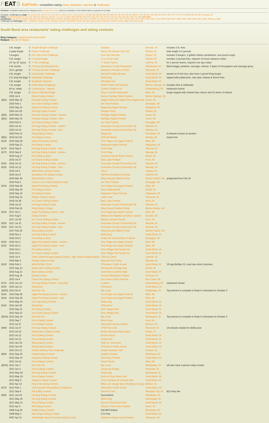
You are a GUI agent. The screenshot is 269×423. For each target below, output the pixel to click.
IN (74, 15)
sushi (131, 21)
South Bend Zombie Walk (114, 272)
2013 (142, 19)
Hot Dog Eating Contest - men (47, 130)
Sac (119, 17)
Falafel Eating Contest (43, 354)
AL (29, 15)
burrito (47, 21)
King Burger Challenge (43, 73)
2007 (173, 19)
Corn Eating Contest (42, 324)
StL (127, 17)
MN (104, 15)
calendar (88, 4)
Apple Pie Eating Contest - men (48, 212)
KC (54, 17)
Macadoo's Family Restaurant (116, 66)
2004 (189, 19)
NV (123, 15)
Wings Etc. (106, 133)
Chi (23, 17)
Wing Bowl (37, 286)
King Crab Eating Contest (45, 384)
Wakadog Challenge (42, 77)
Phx (101, 17)
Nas (93, 17)
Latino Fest (106, 197)
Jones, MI (151, 100)
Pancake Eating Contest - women (49, 115)
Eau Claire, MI (153, 279)
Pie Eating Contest (41, 137)
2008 (168, 19)
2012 (148, 19)
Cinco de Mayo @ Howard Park (117, 380)
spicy (120, 21)
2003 (194, 19)
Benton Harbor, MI (155, 178)
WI (196, 15)
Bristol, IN (151, 156)
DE (56, 15)
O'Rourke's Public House (114, 264)
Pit (105, 17)
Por (108, 17)
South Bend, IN (153, 73)
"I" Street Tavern (109, 62)
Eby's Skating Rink (110, 189)
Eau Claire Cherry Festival (114, 279)
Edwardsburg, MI (154, 88)
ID (69, 15)
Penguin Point (108, 111)
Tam (132, 17)
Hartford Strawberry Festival (115, 174)
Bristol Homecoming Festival (115, 331)
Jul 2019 (67, 19)
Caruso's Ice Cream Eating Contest (50, 182)
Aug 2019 (75, 19)
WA (189, 15)
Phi (97, 17)
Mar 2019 (33, 19)
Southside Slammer (42, 81)
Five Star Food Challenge (45, 55)
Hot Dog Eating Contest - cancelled (50, 283)
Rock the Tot (38, 290)
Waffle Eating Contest (43, 410)
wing (141, 21)
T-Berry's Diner (108, 257)
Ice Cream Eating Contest (45, 103)
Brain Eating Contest (42, 272)
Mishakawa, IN (153, 66)
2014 (137, 19)
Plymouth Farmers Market (114, 324)
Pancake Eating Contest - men (47, 118)
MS (108, 15)
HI (66, 15)
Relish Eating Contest (43, 96)
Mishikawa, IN (153, 354)
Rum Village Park (110, 309)
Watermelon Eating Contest (46, 171)
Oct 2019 (92, 19)
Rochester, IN (153, 133)
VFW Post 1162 (109, 328)
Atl (8, 17)
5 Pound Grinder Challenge (46, 70)
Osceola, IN (152, 275)
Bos (15, 17)
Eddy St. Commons (111, 343)
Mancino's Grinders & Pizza (115, 70)
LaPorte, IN (151, 62)
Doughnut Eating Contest (45, 357)
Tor (135, 17)
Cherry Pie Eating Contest (45, 279)
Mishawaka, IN (153, 290)
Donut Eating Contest (43, 369)
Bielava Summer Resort (113, 219)
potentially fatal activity (49, 10)
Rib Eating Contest (41, 391)
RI (162, 15)
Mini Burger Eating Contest (45, 414)
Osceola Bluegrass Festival (115, 275)
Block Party (107, 320)
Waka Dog (106, 77)
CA (42, 15)
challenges (103, 4)
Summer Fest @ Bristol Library (117, 156)
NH (126, 15)
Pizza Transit (107, 361)
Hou (47, 17)
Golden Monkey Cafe (112, 350)
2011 (153, 19)
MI (101, 15)
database (75, 4)
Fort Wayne (23, 40)
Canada (205, 15)
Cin (27, 17)
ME (90, 15)
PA (159, 15)
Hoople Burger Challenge (45, 47)
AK (32, 15)
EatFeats (29, 4)
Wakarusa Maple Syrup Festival (117, 417)
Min (80, 17)
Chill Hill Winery (109, 137)
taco (136, 21)
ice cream (62, 21)
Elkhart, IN (151, 51)
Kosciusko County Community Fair (119, 126)
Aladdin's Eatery (109, 354)
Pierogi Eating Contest (43, 260)
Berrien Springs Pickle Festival (116, 96)
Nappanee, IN (153, 107)
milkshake (71, 21)
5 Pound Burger (40, 59)
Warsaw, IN (151, 126)
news (65, 4)
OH (148, 15)
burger (41, 21)
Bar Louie (106, 290)
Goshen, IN (151, 215)
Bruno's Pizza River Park (114, 402)
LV (65, 17)
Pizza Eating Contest (42, 320)
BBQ (25, 21)
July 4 (104, 171)
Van (139, 17)
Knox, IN (150, 159)
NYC (89, 17)
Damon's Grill (108, 391)
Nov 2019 (101, 19)
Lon (61, 17)
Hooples (105, 47)
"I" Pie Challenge (40, 62)
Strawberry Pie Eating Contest (47, 174)
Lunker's (105, 283)
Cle (30, 17)
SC (165, 15)
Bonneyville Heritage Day (114, 268)
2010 (158, 19)
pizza (98, 21)
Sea (124, 17)
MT (116, 15)
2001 (204, 19)
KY (83, 15)
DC (53, 15)
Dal (34, 17)
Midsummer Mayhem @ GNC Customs (121, 215)
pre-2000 (217, 19)
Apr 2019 (41, 19)
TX (175, 15)
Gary (13, 40)
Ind (51, 17)
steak (126, 21)
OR (155, 15)
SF (116, 17)
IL (71, 15)
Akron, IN (150, 406)
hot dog (54, 21)
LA (87, 15)
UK (211, 15)
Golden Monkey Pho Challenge (48, 350)
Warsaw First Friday (111, 260)
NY (137, 15)
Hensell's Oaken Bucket (113, 73)
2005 (184, 19)
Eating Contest (39, 215)
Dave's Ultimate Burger (43, 92)
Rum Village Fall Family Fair (115, 249)
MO (112, 15)
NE (119, 15)
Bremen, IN (151, 47)
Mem (69, 17)
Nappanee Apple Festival (114, 107)
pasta (93, 21)
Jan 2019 (16, 19)
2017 (117, 19)
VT (182, 15)
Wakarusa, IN (153, 417)
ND (144, 15)
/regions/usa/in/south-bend (31, 37)
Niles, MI (150, 92)
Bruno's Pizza (108, 335)
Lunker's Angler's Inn (111, 88)
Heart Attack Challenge (43, 85)
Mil (77, 17)
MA (97, 15)
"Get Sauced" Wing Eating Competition (52, 387)
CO (45, 15)
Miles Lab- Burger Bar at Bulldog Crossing (122, 384)
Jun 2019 (59, 19)
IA (77, 15)
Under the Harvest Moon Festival (118, 238)
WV (192, 15)
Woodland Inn (108, 81)
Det (42, 17)
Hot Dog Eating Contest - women (49, 126)
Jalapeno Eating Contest (44, 380)
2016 (127, 19)
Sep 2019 (84, 19)
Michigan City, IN (154, 391)
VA (185, 15)
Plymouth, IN (152, 70)
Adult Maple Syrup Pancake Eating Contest (54, 417)
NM (133, 15)
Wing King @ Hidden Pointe (115, 178)
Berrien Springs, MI (156, 85)
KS (80, 15)
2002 (199, 19)
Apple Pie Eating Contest (45, 107)
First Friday (106, 148)
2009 (163, 19)
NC (141, 15)
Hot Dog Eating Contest (44, 111)
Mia (73, 17)
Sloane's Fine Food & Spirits (115, 406)
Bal (11, 17)
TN (172, 15)
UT (179, 15)
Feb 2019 (25, 19)
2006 (179, 19)
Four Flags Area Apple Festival (117, 141)
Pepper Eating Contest (43, 197)
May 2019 (50, 19)
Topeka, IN (151, 171)
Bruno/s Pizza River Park (114, 376)
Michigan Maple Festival (113, 115)
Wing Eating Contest (42, 133)
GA (63, 15)
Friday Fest (106, 339)
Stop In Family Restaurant (114, 92)
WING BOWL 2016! (42, 264)
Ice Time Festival (109, 103)
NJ (130, 15)
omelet (79, 21)
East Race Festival (110, 357)
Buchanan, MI (153, 410)
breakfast (33, 21)
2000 (210, 19)
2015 (132, 19)
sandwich (106, 21)
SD (169, 15)
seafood (114, 21)
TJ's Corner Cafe (109, 59)
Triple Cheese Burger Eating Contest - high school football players (66, 257)
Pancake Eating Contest (44, 100)
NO (84, 17)
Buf (19, 17)
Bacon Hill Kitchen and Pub (115, 51)
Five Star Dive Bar (110, 55)
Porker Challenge (41, 51)
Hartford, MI (152, 174)
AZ (35, 15)
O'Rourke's (106, 286)
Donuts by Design (110, 369)
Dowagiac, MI (153, 103)
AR (39, 15)
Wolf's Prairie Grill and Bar (114, 85)
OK (152, 15)
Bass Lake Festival (110, 159)
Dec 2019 (110, 19)
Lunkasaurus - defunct (43, 88)
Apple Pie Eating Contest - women (49, 242)
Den (38, 17)
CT (49, 15)
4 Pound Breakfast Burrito (45, 66)
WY (200, 15)
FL (60, 15)
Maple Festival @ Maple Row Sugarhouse (122, 100)
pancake (86, 21)
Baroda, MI (151, 137)
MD (93, 15)
